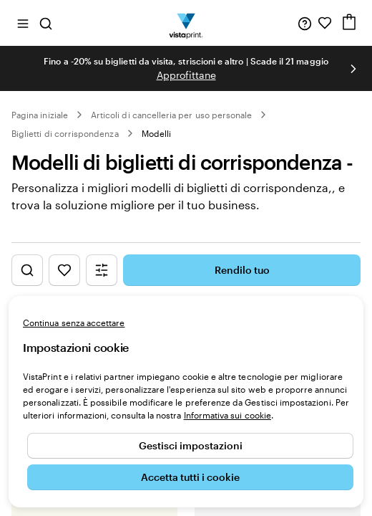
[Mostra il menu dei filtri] (101, 270)
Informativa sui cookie (227, 415)
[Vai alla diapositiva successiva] (353, 69)
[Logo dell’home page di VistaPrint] (186, 22)
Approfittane (186, 75)
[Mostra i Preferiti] (64, 270)
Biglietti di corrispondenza (65, 133)
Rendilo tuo (242, 270)
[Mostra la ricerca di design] (27, 270)
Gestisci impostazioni (191, 445)
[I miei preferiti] (325, 23)
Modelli (156, 133)
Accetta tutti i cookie (190, 477)
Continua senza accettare (73, 322)
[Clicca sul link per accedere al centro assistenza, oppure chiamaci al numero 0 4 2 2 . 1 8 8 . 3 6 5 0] (305, 23)
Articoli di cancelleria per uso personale (171, 115)
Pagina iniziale (39, 115)
